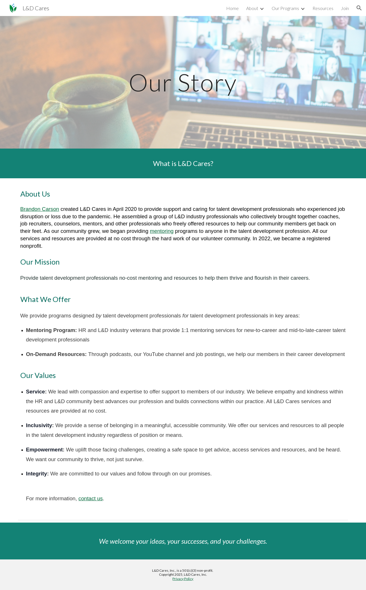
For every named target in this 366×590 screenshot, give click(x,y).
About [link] (252, 8)
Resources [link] (323, 8)
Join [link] (345, 8)
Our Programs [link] (285, 8)
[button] (359, 8)
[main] (183, 82)
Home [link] (232, 8)
